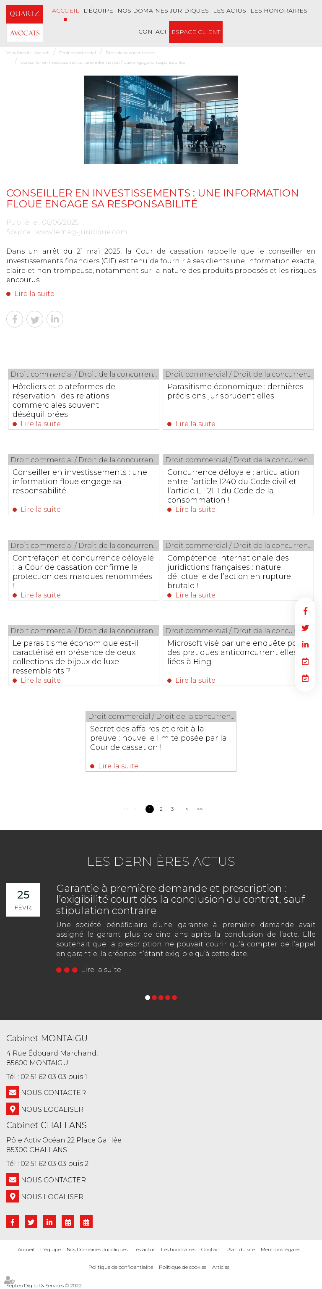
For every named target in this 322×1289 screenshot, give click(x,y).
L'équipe (98, 10)
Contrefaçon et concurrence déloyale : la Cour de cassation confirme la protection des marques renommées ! (83, 571)
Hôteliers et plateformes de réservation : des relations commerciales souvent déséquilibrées (64, 400)
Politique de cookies (182, 1267)
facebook (305, 611)
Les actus (229, 10)
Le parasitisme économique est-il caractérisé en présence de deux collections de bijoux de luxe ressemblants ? (76, 657)
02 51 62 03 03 (43, 1077)
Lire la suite (34, 294)
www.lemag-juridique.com (81, 232)
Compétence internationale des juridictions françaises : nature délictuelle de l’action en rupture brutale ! (229, 571)
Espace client (195, 32)
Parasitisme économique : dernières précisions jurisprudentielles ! (236, 391)
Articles (220, 1267)
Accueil (65, 10)
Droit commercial (77, 52)
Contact (152, 31)
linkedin (305, 644)
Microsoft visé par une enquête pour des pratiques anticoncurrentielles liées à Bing (236, 652)
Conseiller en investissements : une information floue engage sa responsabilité (103, 62)
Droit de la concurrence (130, 52)
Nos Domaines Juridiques (163, 10)
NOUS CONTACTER (53, 1093)
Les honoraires (278, 10)
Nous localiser (52, 1109)
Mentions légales (280, 1249)
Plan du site (240, 1249)
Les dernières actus (161, 861)
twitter (305, 627)
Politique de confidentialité (120, 1267)
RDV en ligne (305, 661)
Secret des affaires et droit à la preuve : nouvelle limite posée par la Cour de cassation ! (158, 738)
